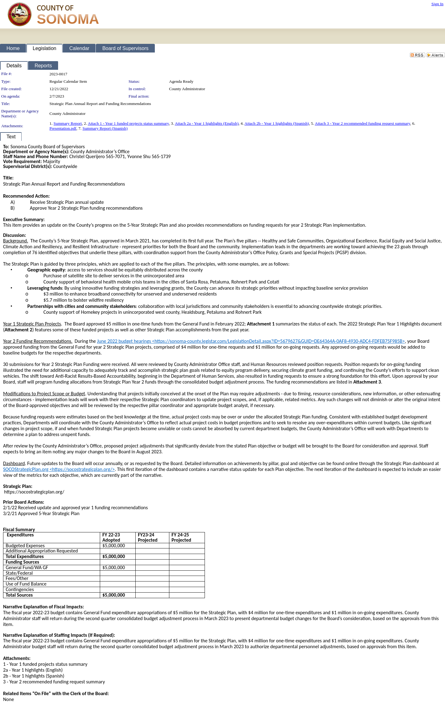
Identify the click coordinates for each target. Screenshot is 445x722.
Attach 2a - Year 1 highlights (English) (207, 123)
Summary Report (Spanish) (105, 128)
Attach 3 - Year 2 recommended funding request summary (362, 123)
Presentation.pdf (62, 128)
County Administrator (187, 88)
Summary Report (67, 123)
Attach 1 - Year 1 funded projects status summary (128, 123)
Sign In (437, 4)
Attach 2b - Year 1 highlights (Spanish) (276, 123)
